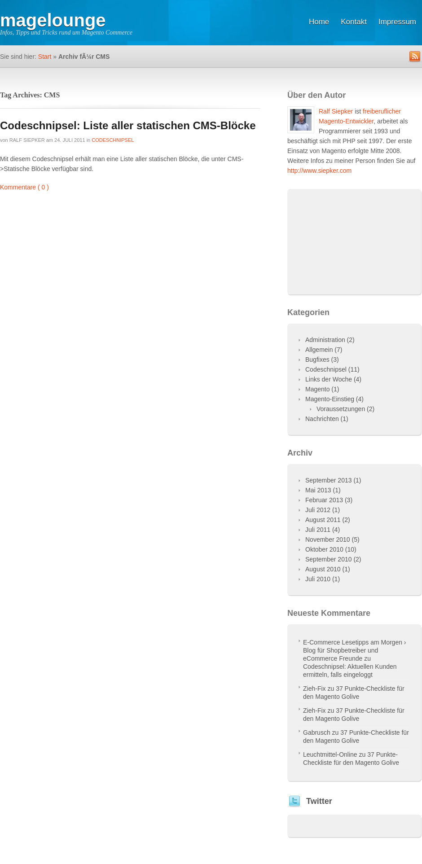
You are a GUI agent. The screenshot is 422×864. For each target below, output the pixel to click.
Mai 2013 (318, 490)
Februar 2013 (324, 500)
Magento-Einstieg (329, 399)
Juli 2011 (317, 529)
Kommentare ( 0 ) (24, 187)
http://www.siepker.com (319, 170)
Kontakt (354, 22)
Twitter (319, 801)
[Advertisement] (354, 245)
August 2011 (323, 519)
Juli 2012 (317, 509)
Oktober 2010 (324, 549)
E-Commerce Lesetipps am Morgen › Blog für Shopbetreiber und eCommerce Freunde (354, 650)
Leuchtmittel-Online (330, 754)
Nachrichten (322, 418)
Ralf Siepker (27, 140)
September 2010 (328, 559)
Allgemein (319, 349)
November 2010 (327, 539)
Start (45, 56)
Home (319, 22)
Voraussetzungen (340, 408)
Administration (325, 339)
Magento (317, 389)
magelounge (53, 20)
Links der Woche (328, 379)
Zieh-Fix (314, 688)
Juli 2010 (317, 579)
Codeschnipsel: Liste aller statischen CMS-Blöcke (128, 125)
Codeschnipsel (113, 140)
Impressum (397, 22)
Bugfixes (317, 359)
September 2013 (328, 480)
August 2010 (323, 569)
